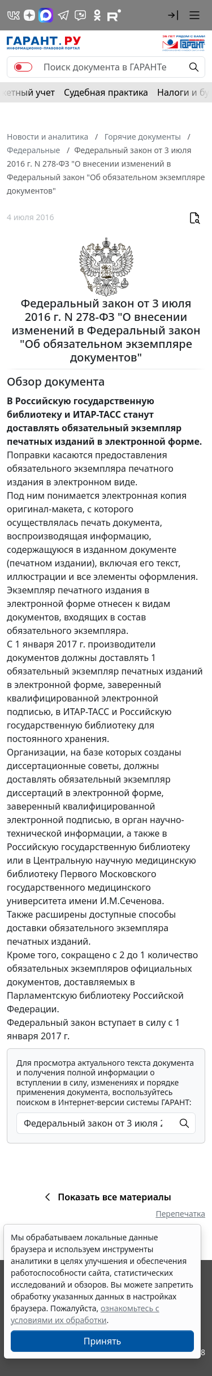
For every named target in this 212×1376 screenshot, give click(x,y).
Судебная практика (106, 92)
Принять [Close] (103, 1341)
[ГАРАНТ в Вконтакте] (13, 15)
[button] (173, 15)
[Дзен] (29, 15)
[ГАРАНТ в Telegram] (63, 15)
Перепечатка (180, 1213)
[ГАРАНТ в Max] (45, 15)
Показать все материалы (106, 1197)
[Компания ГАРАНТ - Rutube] (114, 15)
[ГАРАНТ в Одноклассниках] (97, 15)
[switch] (23, 67)
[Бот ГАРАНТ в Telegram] (80, 15)
